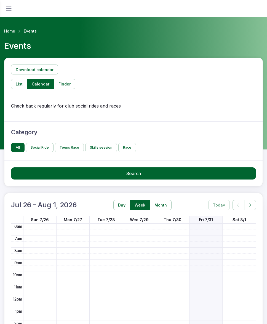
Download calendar (35, 69)
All (18, 147)
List (19, 84)
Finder (64, 84)
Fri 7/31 (206, 219)
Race (127, 147)
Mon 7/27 (73, 219)
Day (122, 205)
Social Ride (40, 147)
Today (219, 205)
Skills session (101, 147)
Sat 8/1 (239, 219)
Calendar (40, 84)
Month (160, 205)
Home (9, 31)
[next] (250, 205)
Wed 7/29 (139, 219)
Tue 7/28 (106, 219)
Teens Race (69, 147)
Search (133, 173)
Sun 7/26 (40, 219)
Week (140, 205)
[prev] (238, 205)
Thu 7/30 (172, 219)
